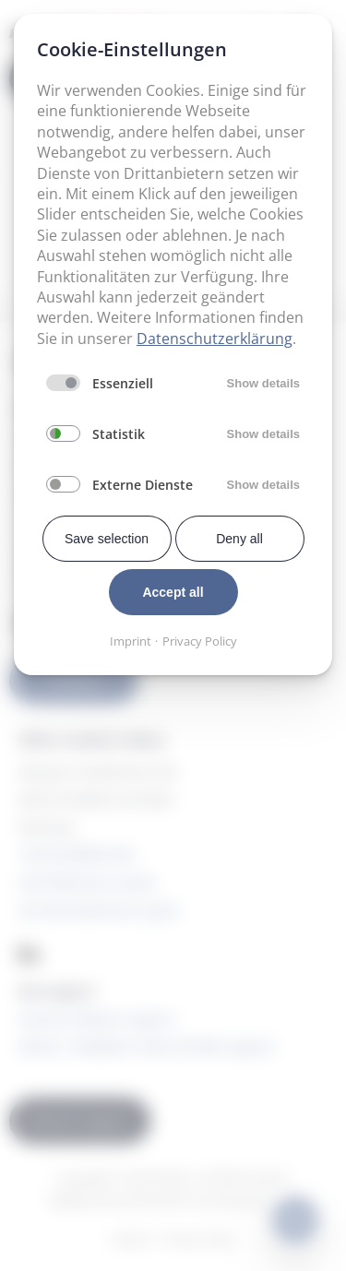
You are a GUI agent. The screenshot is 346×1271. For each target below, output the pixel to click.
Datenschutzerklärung (214, 338)
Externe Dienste (142, 484)
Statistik (118, 434)
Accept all (172, 592)
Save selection (107, 538)
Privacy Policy (199, 641)
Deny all (239, 538)
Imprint (130, 641)
